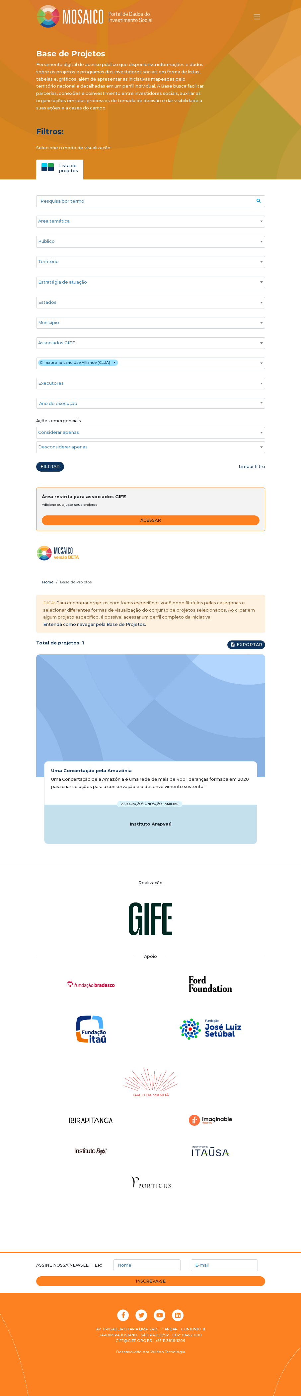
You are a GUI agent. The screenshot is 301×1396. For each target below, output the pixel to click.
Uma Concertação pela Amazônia (91, 770)
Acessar (150, 520)
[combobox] (150, 222)
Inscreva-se (151, 1281)
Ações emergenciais (58, 420)
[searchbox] (147, 221)
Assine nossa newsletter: (69, 1265)
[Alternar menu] (257, 17)
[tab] (59, 168)
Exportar (246, 644)
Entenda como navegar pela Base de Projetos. (94, 624)
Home (47, 582)
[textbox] (151, 403)
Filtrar (50, 466)
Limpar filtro (252, 466)
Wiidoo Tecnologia (167, 1352)
